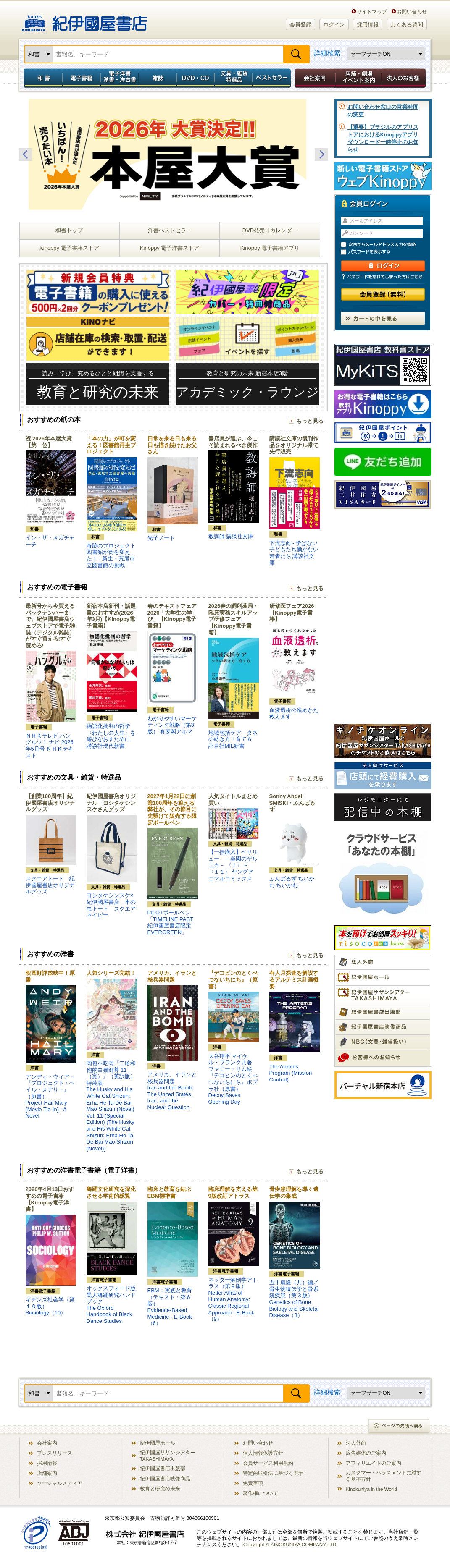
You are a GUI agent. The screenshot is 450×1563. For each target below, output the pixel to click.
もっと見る (310, 421)
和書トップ (69, 230)
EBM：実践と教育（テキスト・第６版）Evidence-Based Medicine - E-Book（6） (169, 1306)
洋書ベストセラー (170, 230)
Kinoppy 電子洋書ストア (170, 248)
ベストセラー (272, 78)
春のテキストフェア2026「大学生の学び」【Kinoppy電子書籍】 (172, 616)
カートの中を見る (383, 318)
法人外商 (356, 1442)
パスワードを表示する (386, 252)
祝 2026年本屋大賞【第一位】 (49, 441)
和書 (41, 78)
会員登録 (300, 24)
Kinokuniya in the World (371, 1489)
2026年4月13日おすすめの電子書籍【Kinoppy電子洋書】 (50, 1199)
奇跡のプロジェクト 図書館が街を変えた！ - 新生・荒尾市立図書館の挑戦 (114, 555)
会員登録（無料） (383, 294)
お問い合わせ (412, 11)
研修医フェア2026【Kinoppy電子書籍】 (291, 612)
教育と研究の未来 (160, 1488)
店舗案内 (47, 1473)
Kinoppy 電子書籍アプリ (270, 248)
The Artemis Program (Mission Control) (290, 1073)
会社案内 (313, 78)
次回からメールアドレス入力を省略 (386, 244)
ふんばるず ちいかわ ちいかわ (292, 881)
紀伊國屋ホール (157, 1442)
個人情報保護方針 (263, 1453)
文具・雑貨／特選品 (234, 78)
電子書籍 (81, 78)
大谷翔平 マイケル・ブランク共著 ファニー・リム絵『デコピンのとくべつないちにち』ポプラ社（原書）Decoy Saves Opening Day (233, 1079)
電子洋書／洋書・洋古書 (119, 78)
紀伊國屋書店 (84, 20)
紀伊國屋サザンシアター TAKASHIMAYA (167, 1455)
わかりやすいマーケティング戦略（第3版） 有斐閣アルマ (172, 725)
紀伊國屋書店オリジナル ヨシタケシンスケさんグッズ (111, 802)
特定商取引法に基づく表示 (273, 1473)
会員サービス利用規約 (268, 1463)
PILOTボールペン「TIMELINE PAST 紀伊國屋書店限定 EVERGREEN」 (170, 922)
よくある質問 (406, 24)
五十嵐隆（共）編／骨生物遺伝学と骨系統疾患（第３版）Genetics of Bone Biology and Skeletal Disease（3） (294, 1298)
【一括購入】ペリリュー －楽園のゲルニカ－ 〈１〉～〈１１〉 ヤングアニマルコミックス (233, 865)
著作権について (260, 1493)
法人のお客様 (404, 78)
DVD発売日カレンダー (269, 230)
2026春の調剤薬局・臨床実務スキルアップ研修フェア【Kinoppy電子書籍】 (233, 619)
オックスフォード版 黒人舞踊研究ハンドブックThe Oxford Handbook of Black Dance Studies (114, 1304)
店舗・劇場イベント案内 (358, 78)
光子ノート (161, 538)
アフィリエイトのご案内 (373, 1463)
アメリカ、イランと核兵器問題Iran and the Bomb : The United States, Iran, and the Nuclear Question (172, 1090)
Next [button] (321, 154)
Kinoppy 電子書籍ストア (69, 248)
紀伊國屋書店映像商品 (165, 1478)
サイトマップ (372, 11)
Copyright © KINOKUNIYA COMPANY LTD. (290, 1544)
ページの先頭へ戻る (399, 1427)
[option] (173, 154)
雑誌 (158, 78)
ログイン (334, 24)
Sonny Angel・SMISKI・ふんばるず (292, 802)
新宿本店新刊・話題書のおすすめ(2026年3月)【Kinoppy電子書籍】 (111, 616)
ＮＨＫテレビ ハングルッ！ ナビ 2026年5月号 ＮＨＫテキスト (50, 746)
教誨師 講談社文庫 (231, 536)
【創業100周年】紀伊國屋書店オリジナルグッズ (50, 802)
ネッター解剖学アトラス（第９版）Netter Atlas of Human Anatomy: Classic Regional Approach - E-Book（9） (233, 1299)
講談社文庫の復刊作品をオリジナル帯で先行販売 (293, 445)
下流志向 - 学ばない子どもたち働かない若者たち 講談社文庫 (293, 553)
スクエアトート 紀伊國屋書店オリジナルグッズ (50, 885)
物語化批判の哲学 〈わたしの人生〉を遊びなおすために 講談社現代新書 (111, 736)
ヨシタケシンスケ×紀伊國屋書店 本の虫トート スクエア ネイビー (114, 905)
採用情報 (368, 24)
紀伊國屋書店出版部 (162, 1468)
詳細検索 (327, 53)
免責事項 (253, 1483)
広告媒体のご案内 (366, 1453)
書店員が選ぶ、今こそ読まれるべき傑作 (233, 441)
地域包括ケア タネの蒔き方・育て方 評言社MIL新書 (233, 739)
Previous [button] (25, 154)
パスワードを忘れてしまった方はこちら (383, 277)
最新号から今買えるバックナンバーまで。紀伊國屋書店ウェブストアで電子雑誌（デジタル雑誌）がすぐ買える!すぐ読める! (50, 626)
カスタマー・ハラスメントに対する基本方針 (383, 1476)
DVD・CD (196, 78)
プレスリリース (54, 1453)
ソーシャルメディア (59, 1483)
